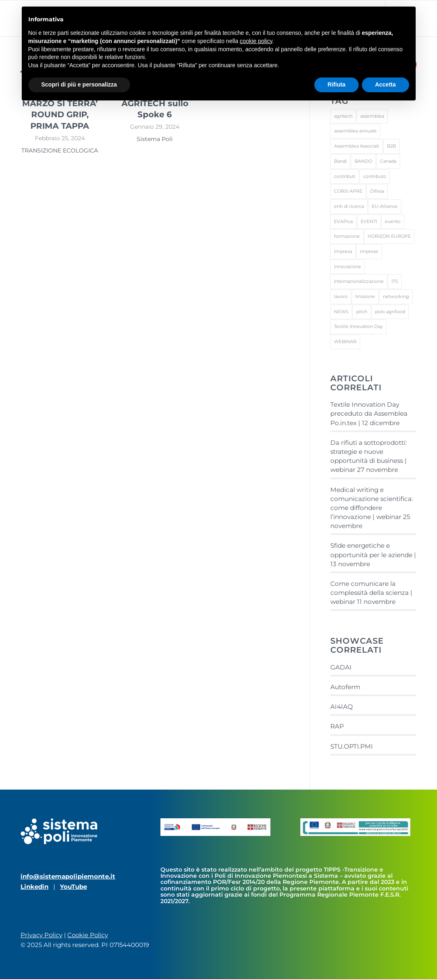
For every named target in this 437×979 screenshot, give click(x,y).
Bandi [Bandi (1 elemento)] (340, 161)
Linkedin (34, 886)
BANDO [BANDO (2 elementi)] (363, 161)
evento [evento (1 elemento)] (392, 221)
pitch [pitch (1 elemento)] (361, 311)
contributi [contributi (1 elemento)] (344, 176)
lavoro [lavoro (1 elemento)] (341, 296)
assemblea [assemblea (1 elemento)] (372, 116)
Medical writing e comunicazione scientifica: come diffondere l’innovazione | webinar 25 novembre (371, 508)
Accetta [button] (385, 84)
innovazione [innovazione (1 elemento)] (347, 266)
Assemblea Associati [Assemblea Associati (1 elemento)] (356, 146)
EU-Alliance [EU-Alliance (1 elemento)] (385, 206)
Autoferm (345, 687)
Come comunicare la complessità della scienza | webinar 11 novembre (371, 593)
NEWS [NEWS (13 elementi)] (341, 311)
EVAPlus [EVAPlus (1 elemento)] (343, 221)
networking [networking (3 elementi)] (396, 296)
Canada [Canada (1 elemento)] (388, 161)
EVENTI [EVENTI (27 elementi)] (369, 221)
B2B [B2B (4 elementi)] (391, 146)
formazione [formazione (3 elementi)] (347, 236)
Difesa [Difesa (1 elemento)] (377, 191)
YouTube (73, 886)
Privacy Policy (41, 935)
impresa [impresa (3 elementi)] (343, 251)
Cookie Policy (87, 935)
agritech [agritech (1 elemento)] (343, 116)
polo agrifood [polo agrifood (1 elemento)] (390, 311)
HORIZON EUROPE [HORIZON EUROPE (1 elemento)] (389, 236)
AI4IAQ (341, 706)
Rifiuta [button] (336, 84)
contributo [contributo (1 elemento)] (374, 176)
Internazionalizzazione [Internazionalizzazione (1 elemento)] (359, 281)
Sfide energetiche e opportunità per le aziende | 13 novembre (373, 554)
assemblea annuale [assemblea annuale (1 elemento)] (355, 131)
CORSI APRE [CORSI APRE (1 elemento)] (348, 191)
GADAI (341, 667)
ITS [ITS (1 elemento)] (394, 281)
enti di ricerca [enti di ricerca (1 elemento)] (349, 206)
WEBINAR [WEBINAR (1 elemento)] (345, 341)
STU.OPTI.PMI (351, 746)
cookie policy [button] (256, 41)
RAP (337, 726)
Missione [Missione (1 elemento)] (365, 296)
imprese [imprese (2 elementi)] (369, 251)
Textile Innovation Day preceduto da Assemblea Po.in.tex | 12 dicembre (368, 413)
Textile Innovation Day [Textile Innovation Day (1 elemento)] (358, 326)
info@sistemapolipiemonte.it (68, 876)
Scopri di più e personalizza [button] (79, 84)
